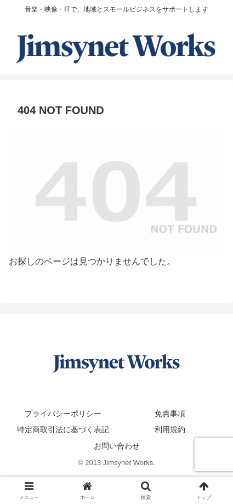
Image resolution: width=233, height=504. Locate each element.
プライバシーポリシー (63, 413)
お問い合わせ (117, 445)
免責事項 (170, 413)
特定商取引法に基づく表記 (63, 429)
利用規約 (170, 429)
